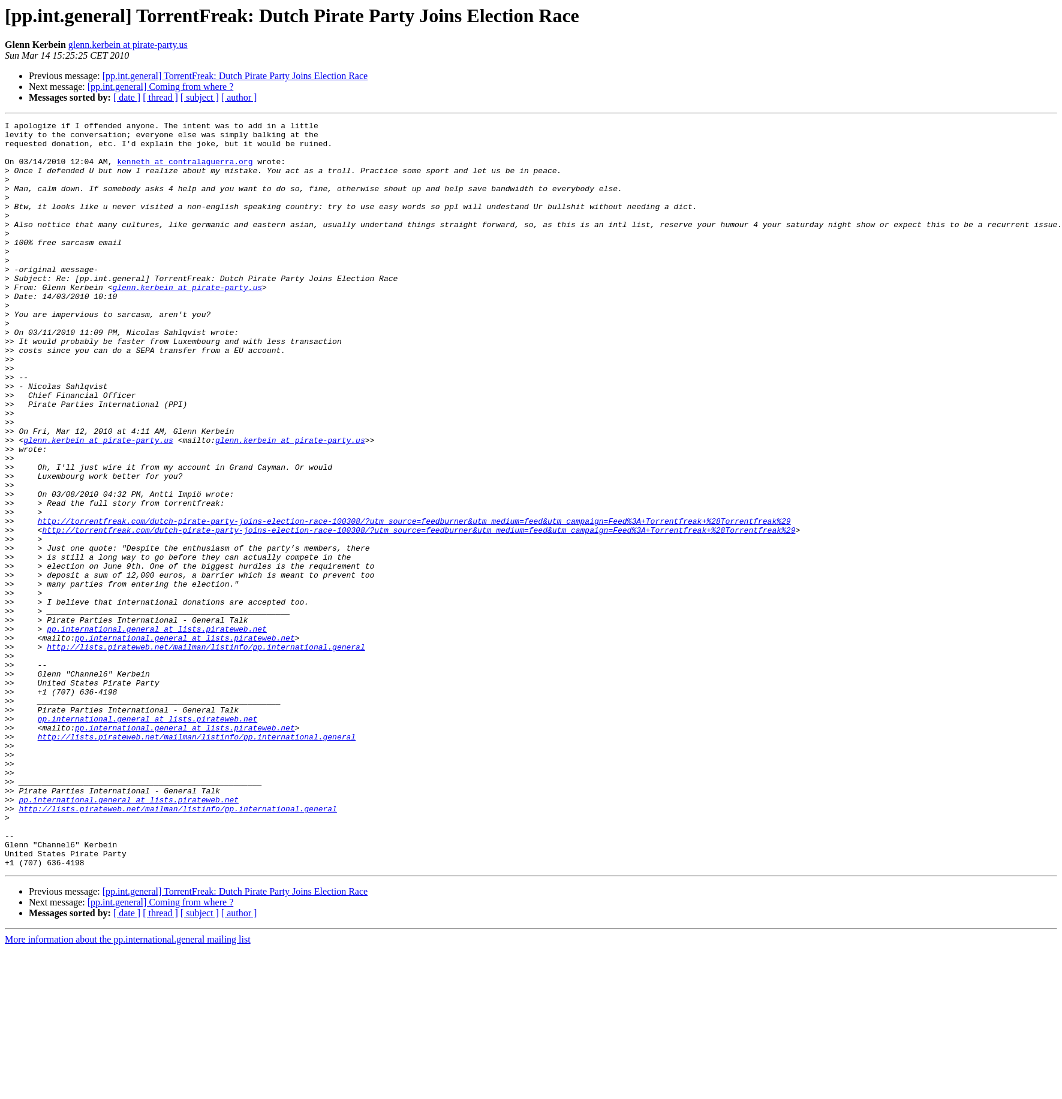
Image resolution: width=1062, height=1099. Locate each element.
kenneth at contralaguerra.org (184, 170)
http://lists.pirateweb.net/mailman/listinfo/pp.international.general (206, 752)
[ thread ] (160, 97)
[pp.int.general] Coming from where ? (160, 86)
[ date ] (126, 97)
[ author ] (239, 97)
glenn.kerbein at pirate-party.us (128, 45)
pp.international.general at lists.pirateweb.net (157, 731)
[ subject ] (199, 97)
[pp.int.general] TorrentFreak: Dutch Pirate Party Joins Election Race (235, 76)
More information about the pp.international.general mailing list (128, 1088)
